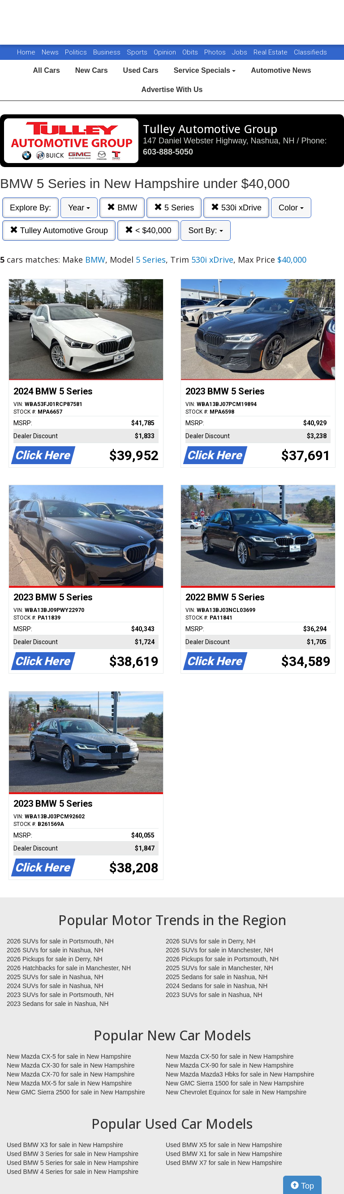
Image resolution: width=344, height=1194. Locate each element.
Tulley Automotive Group (59, 230)
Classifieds (310, 52)
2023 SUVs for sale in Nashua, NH (214, 994)
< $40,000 (148, 230)
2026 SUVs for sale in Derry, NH (210, 941)
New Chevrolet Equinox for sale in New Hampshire (236, 1092)
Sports (138, 52)
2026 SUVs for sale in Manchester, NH (219, 950)
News (50, 52)
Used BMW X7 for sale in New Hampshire (224, 1162)
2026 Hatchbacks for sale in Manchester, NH (69, 968)
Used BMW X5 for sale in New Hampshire (224, 1144)
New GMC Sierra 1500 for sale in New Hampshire (235, 1083)
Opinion (166, 52)
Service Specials (205, 70)
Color (291, 207)
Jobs (240, 52)
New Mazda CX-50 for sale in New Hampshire (230, 1056)
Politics (76, 52)
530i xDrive (236, 207)
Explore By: (30, 207)
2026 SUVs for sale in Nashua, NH (55, 950)
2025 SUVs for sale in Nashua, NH (55, 976)
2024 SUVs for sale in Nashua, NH (55, 985)
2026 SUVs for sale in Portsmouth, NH (60, 941)
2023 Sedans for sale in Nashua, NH (57, 1003)
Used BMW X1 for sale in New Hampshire (224, 1153)
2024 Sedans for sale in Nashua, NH (216, 985)
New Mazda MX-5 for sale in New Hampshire (69, 1083)
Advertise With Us (172, 89)
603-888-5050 (168, 151)
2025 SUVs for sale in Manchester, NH (219, 968)
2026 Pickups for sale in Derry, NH (55, 959)
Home (26, 52)
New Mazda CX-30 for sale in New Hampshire (71, 1065)
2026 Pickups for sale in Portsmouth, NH (222, 959)
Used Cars (141, 70)
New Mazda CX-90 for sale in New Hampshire (230, 1065)
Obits (191, 52)
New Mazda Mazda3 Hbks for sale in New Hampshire (240, 1074)
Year (79, 207)
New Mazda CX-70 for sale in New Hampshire (71, 1074)
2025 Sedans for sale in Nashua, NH (216, 976)
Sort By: (205, 230)
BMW (122, 207)
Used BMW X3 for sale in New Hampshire (65, 1144)
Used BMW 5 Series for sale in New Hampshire (72, 1162)
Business (107, 52)
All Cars (46, 70)
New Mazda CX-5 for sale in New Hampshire (69, 1056)
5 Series (174, 207)
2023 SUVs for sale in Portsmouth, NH (60, 994)
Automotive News (281, 70)
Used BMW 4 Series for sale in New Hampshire (72, 1171)
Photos (216, 52)
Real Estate (271, 52)
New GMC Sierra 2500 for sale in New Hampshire (76, 1092)
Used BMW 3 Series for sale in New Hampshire (72, 1153)
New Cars (91, 70)
